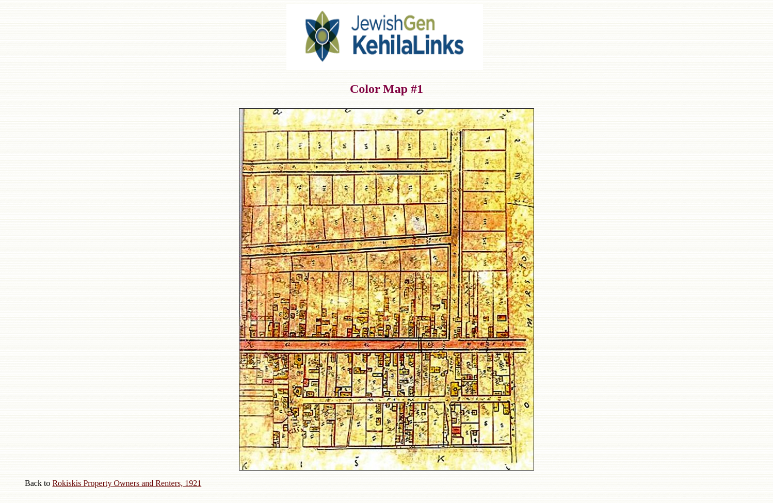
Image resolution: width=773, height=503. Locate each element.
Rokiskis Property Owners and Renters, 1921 (126, 483)
